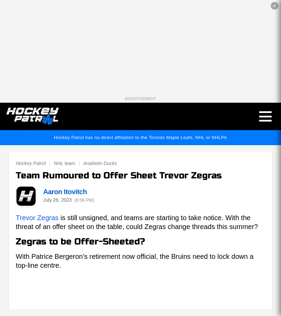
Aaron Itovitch (65, 191)
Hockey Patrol (31, 163)
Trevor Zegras (37, 218)
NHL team (64, 163)
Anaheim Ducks (100, 163)
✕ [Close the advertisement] (275, 6)
